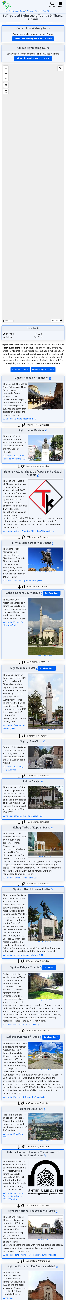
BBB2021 (41, 1054)
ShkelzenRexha (41, 568)
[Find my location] (5, 85)
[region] (33, 193)
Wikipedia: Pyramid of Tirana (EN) (18, 1078)
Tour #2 (41, 11)
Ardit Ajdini (41, 987)
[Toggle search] (53, 5)
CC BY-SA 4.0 (51, 568)
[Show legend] (60, 68)
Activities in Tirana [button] (20, 369)
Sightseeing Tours (15, 11)
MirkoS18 (41, 932)
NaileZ (41, 1218)
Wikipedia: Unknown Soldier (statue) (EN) (21, 942)
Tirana (34, 11)
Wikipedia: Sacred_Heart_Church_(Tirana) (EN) (15, 1273)
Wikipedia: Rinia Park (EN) (15, 1115)
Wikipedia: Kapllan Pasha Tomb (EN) (19, 868)
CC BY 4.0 (48, 850)
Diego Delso (41, 723)
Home (4, 11)
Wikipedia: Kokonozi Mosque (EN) (18, 419)
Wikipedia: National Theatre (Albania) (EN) (22, 528)
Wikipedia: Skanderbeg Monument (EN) (21, 574)
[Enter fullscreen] (5, 91)
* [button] (51, 587)
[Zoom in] (5, 68)
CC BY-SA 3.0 (50, 723)
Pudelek (41, 649)
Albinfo (42, 850)
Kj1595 (41, 1122)
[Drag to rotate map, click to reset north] (5, 78)
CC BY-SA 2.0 (50, 410)
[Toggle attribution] (61, 320)
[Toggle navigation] (61, 5)
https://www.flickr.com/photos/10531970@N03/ (43, 1296)
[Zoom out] (5, 73)
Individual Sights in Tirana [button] (42, 369)
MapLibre (56, 320)
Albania (27, 11)
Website (45, 528)
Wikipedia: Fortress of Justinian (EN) (19, 1009)
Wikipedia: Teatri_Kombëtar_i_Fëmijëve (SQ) (23, 1230)
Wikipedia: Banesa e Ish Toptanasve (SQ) (21, 809)
